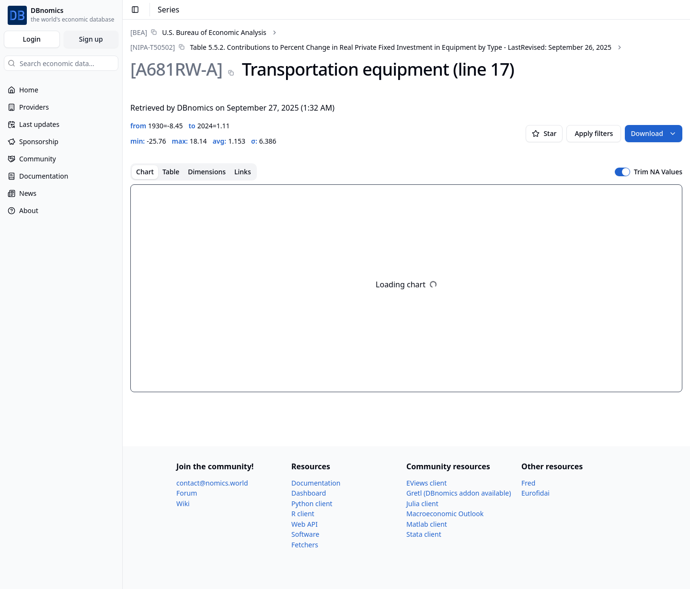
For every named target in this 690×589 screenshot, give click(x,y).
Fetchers (304, 544)
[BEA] (138, 32)
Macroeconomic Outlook (444, 513)
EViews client (426, 482)
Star (544, 133)
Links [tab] (242, 171)
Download (654, 133)
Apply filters (594, 133)
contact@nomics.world (212, 482)
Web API (304, 524)
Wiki (183, 503)
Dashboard (308, 493)
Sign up (91, 39)
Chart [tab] (145, 171)
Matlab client (426, 524)
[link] (198, 32)
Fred (528, 482)
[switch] (622, 172)
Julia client (422, 503)
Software (305, 534)
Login (32, 39)
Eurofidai (535, 493)
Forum (186, 493)
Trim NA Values (658, 172)
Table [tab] (170, 171)
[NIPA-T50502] (152, 47)
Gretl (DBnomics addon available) (458, 493)
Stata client (423, 534)
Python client (312, 503)
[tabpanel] (406, 288)
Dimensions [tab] (207, 171)
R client (302, 513)
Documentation (315, 482)
